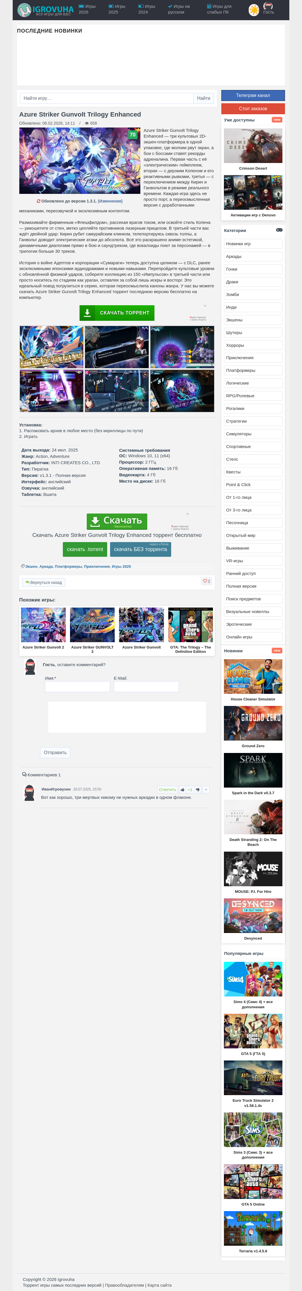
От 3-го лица (239, 509)
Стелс (232, 459)
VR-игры (234, 560)
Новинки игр (238, 243)
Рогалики (235, 408)
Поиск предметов (243, 598)
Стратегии (236, 421)
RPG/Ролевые (240, 395)
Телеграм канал (253, 95)
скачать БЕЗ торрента (140, 549)
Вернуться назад (43, 582)
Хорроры (235, 345)
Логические (237, 383)
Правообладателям (124, 1285)
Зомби (232, 294)
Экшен (31, 566)
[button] (206, 581)
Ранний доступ (241, 573)
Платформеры (68, 566)
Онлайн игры (239, 636)
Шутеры (234, 332)
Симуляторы (239, 433)
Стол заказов (253, 108)
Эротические (239, 624)
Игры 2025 (121, 566)
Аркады (233, 256)
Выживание (237, 548)
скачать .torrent (85, 549)
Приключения (97, 566)
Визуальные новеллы (247, 611)
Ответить (167, 789)
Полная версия (241, 586)
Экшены (234, 319)
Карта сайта (160, 1285)
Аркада (46, 566)
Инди (231, 307)
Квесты (233, 471)
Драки (232, 281)
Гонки (231, 269)
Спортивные (238, 446)
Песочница (237, 522)
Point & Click (238, 484)
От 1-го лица (239, 497)
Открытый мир (240, 535)
